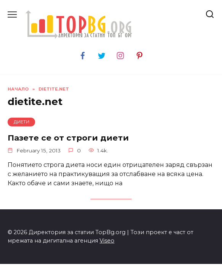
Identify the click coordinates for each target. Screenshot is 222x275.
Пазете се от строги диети (68, 137)
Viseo (107, 240)
